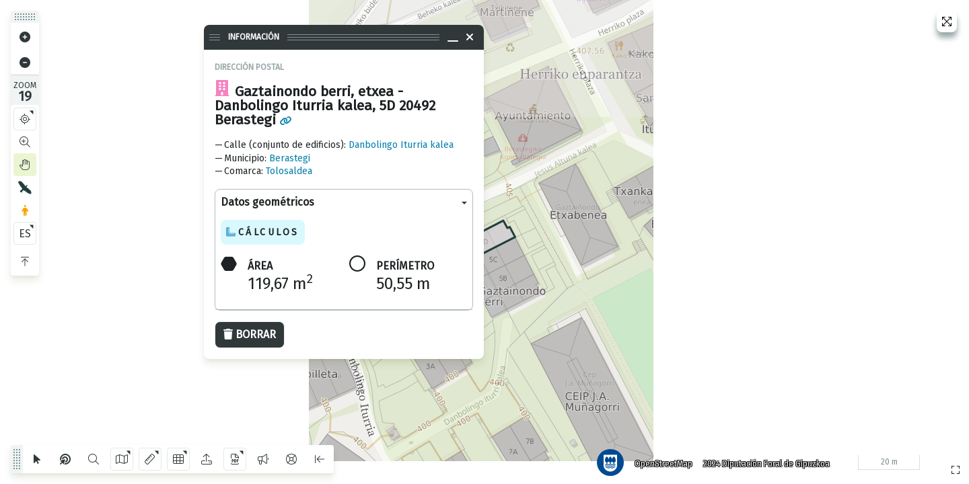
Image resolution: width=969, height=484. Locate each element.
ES (25, 233)
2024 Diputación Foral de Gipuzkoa (763, 460)
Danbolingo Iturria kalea (401, 145)
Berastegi (289, 158)
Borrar (249, 334)
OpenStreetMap (660, 460)
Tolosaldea (289, 171)
